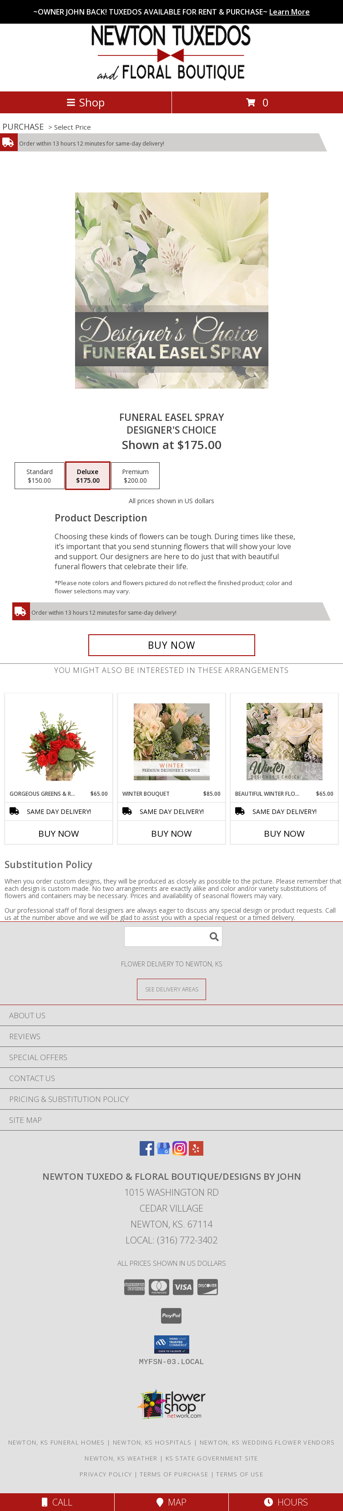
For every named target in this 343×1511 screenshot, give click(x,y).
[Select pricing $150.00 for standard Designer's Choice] (39, 476)
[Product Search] (173, 936)
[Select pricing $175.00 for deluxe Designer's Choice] (87, 476)
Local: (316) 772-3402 (171, 1240)
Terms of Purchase (174, 1474)
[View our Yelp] (196, 1152)
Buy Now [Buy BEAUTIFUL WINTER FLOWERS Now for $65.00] (284, 833)
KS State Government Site (212, 1458)
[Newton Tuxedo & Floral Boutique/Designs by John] (171, 78)
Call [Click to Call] (57, 1502)
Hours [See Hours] (286, 1502)
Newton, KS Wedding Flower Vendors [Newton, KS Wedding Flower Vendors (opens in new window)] (267, 1442)
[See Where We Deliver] (171, 989)
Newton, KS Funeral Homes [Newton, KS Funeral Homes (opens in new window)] (56, 1442)
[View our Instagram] (179, 1152)
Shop (85, 102)
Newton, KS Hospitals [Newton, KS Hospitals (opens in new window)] (152, 1442)
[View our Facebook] (147, 1152)
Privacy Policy (106, 1474)
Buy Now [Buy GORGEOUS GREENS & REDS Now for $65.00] (58, 833)
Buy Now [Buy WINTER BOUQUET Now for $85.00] (171, 833)
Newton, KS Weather (121, 1458)
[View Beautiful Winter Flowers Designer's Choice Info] (285, 741)
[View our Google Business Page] (163, 1152)
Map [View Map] (171, 1502)
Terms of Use (239, 1474)
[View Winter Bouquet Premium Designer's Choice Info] (172, 742)
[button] (171, 1344)
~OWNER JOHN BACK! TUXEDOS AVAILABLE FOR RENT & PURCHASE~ (171, 12)
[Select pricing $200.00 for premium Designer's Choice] (135, 476)
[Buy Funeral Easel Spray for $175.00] (171, 645)
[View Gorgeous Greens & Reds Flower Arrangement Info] (59, 742)
